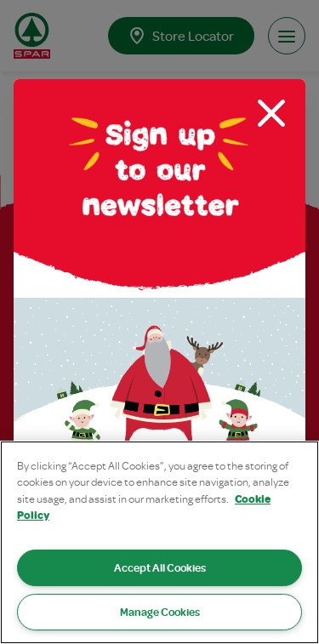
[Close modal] (271, 113)
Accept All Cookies (160, 567)
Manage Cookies (160, 611)
